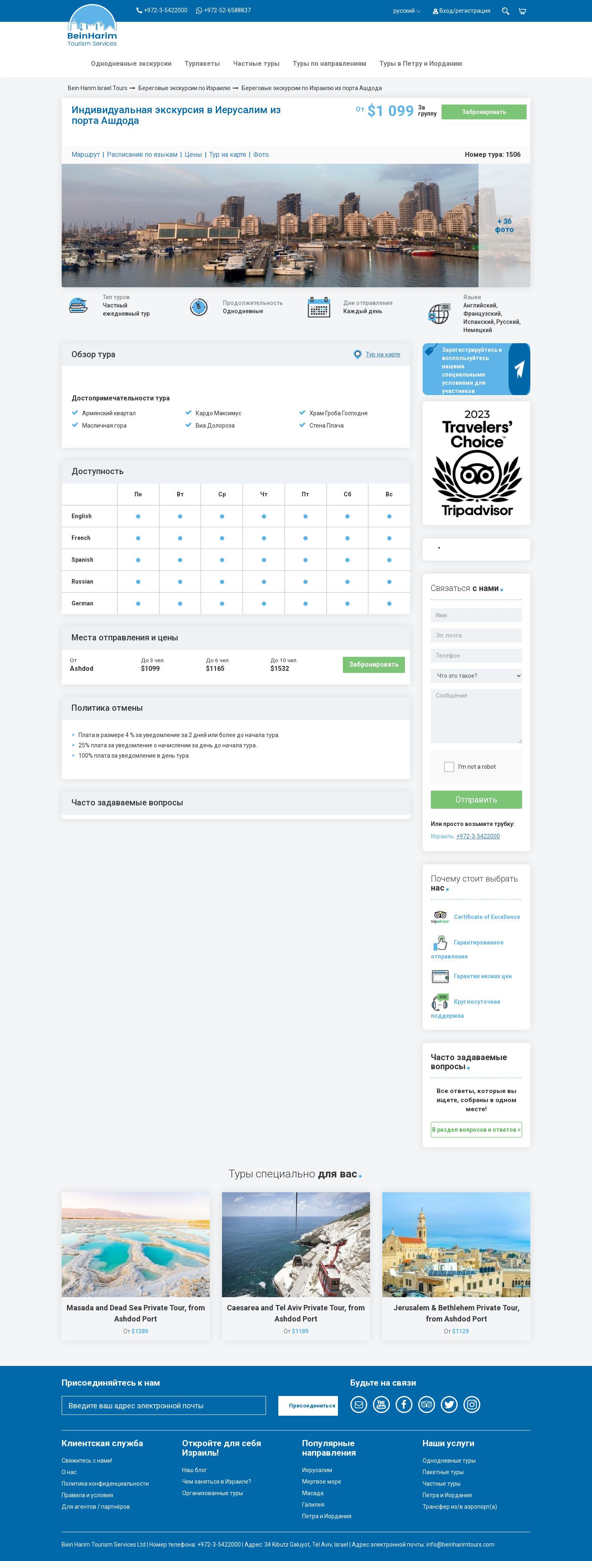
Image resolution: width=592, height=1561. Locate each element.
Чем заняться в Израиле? (216, 1481)
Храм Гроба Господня (339, 413)
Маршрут (86, 154)
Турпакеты (202, 63)
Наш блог (194, 1470)
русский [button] (407, 10)
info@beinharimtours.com (460, 1544)
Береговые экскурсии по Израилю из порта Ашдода (312, 88)
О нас (69, 1472)
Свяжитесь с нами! (87, 1460)
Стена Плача (327, 425)
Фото (261, 154)
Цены (193, 154)
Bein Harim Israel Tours (97, 88)
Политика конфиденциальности (105, 1483)
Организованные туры (212, 1493)
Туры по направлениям (329, 63)
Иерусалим (317, 1470)
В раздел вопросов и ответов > (476, 1129)
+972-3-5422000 (478, 836)
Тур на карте (227, 154)
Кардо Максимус (218, 413)
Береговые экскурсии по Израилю (185, 88)
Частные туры (256, 63)
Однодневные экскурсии (131, 63)
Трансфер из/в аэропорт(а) (460, 1506)
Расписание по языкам (142, 154)
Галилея (313, 1504)
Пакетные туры (443, 1472)
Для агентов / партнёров (96, 1506)
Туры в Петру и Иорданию (420, 63)
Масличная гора (104, 425)
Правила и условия (87, 1495)
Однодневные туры (449, 1460)
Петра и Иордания (327, 1516)
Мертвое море (321, 1481)
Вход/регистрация (461, 10)
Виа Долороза (215, 425)
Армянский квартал (109, 413)
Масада (313, 1493)
